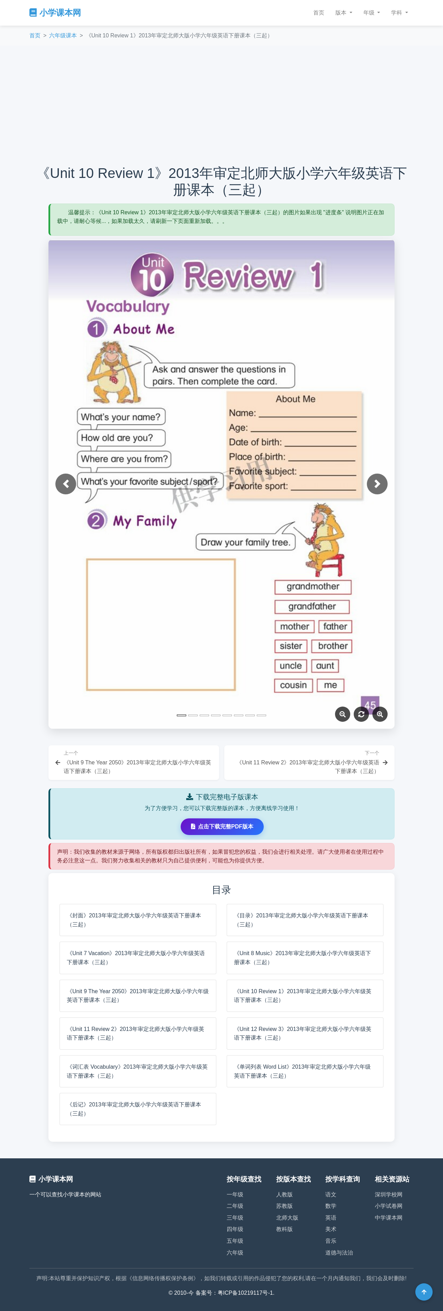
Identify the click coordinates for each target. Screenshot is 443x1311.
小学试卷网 (389, 1206)
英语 (330, 1218)
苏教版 (284, 1206)
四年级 (235, 1229)
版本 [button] (341, 13)
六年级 (235, 1253)
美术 (330, 1229)
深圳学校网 (389, 1194)
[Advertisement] (221, 105)
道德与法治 (339, 1253)
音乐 (330, 1241)
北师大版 (287, 1218)
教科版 (284, 1229)
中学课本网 (389, 1218)
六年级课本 (63, 35)
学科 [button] (397, 13)
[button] (65, 484)
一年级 (235, 1194)
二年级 (235, 1206)
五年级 (235, 1241)
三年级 (235, 1218)
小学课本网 (55, 12)
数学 (330, 1206)
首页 (318, 13)
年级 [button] (369, 13)
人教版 (284, 1194)
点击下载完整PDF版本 (222, 826)
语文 (330, 1194)
